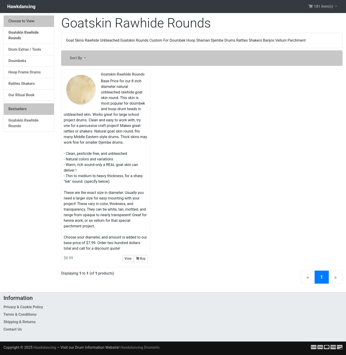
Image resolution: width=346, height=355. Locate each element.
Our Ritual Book (21, 95)
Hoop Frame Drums (24, 72)
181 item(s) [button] (321, 6)
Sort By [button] (76, 58)
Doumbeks (17, 61)
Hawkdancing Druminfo (140, 347)
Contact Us (12, 329)
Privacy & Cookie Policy (23, 307)
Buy (141, 258)
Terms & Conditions (20, 314)
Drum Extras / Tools (24, 49)
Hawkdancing (21, 6)
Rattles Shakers (21, 83)
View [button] (128, 258)
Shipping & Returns (19, 322)
